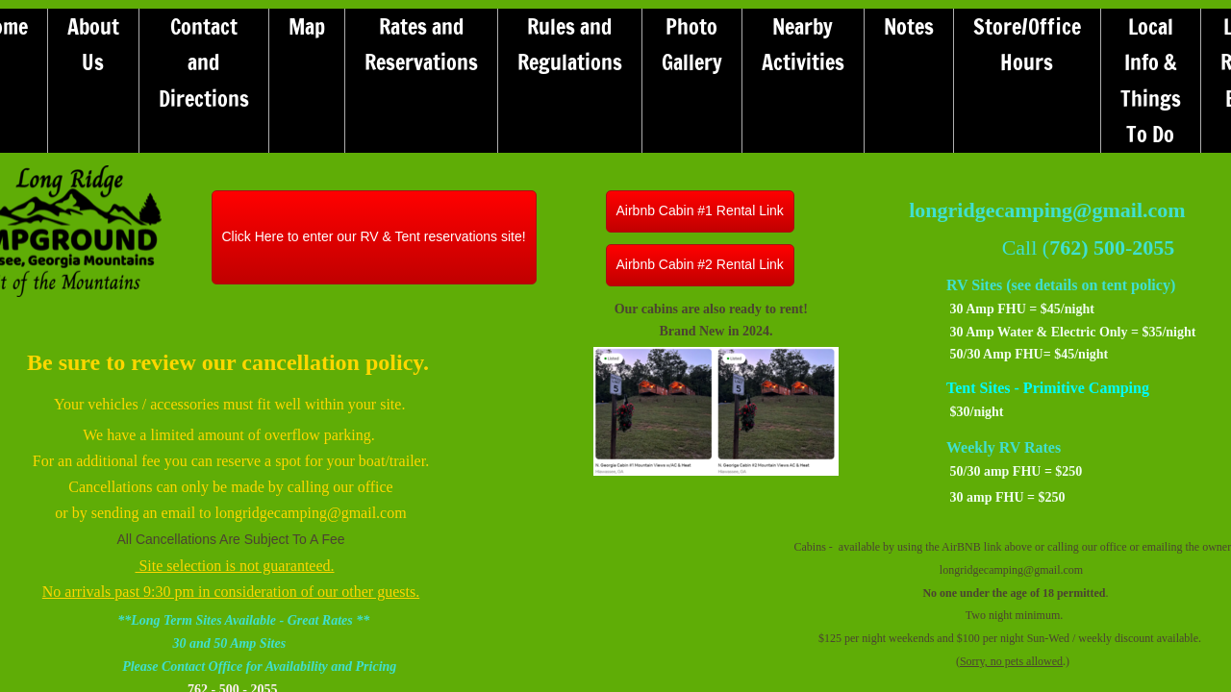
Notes (909, 26)
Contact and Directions (204, 62)
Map (307, 26)
